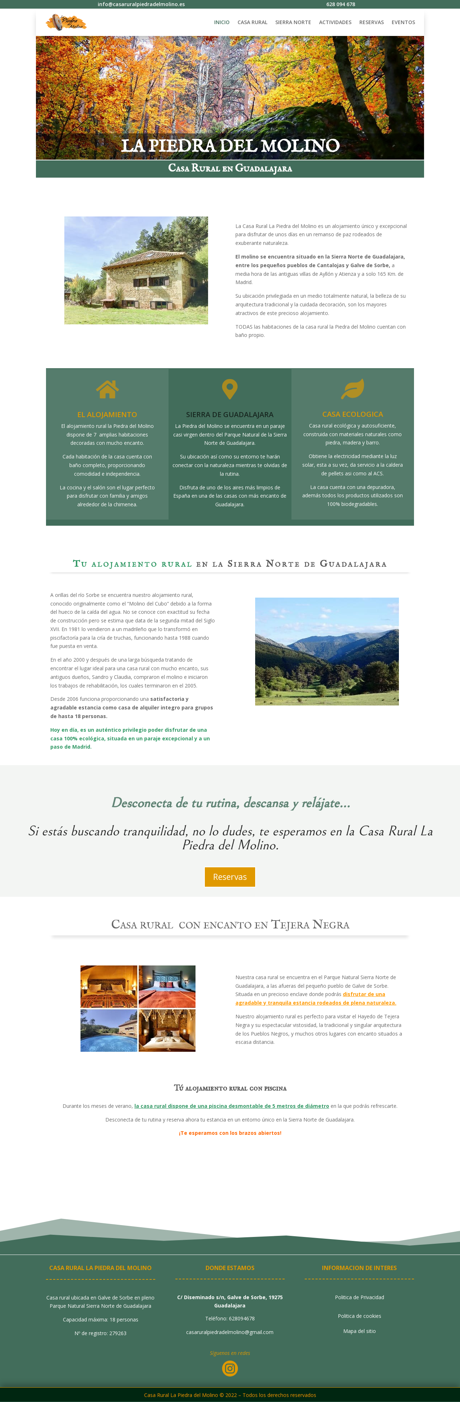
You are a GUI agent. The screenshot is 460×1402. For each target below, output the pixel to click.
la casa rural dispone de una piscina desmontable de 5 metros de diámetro (231, 1105)
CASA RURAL (252, 22)
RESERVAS (371, 22)
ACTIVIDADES (335, 22)
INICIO (222, 22)
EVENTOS (403, 22)
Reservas (230, 876)
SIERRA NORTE (293, 22)
